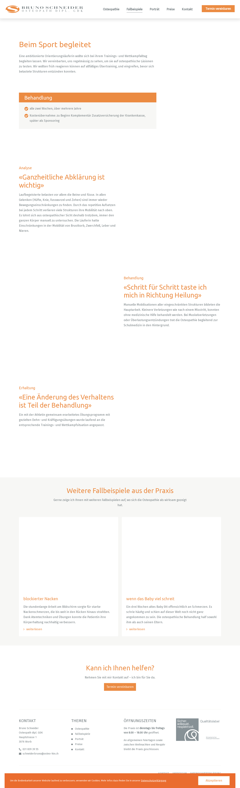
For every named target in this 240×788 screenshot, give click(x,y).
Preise (79, 744)
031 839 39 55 (30, 749)
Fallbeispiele (82, 734)
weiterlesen (34, 629)
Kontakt (79, 749)
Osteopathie (82, 729)
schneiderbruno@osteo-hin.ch (40, 753)
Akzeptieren (214, 780)
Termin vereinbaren (120, 687)
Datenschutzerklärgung (153, 780)
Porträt (79, 739)
